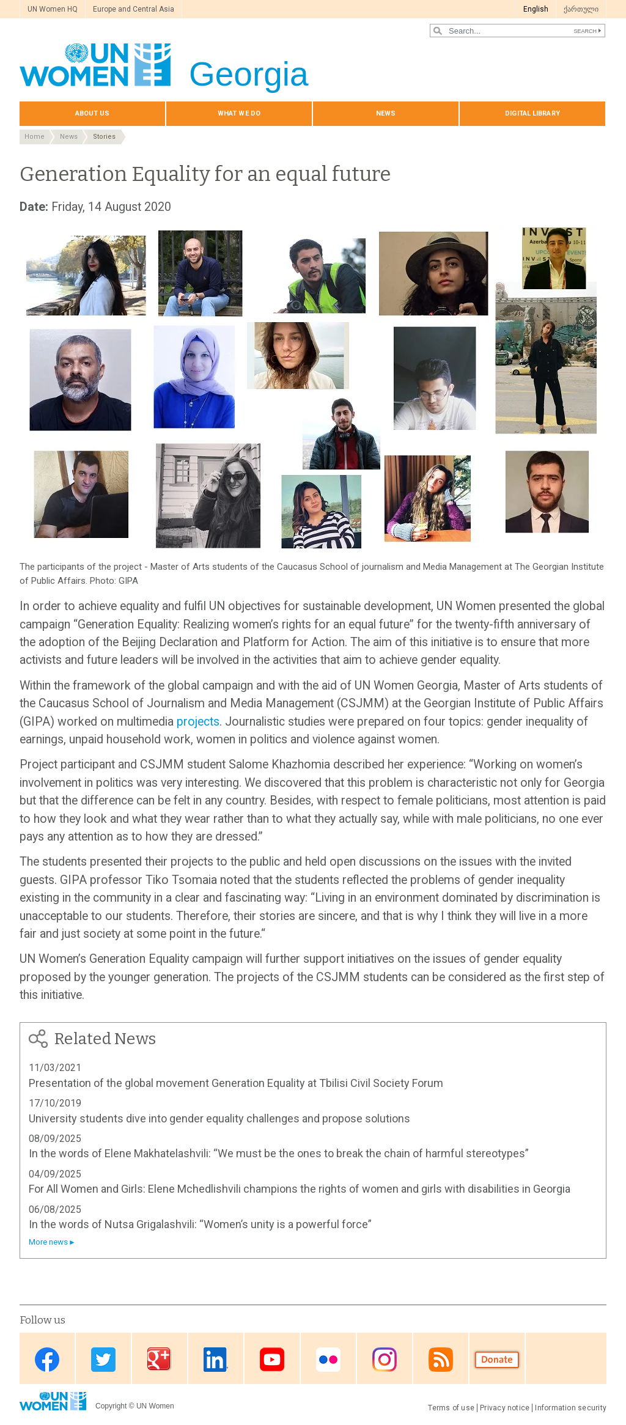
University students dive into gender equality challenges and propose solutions (219, 1118)
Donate (497, 1359)
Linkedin (215, 1359)
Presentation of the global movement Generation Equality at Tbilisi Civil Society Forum (236, 1083)
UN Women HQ (53, 9)
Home (34, 137)
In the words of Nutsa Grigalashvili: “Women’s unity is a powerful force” (200, 1224)
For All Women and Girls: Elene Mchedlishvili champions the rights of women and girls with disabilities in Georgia (299, 1188)
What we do (239, 113)
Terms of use (451, 1408)
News (386, 113)
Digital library (532, 113)
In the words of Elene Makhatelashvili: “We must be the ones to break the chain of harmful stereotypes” (279, 1153)
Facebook (47, 1359)
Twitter (103, 1359)
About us (92, 113)
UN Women (155, 1406)
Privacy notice (504, 1408)
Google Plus (159, 1359)
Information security (570, 1408)
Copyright (111, 1406)
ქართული (581, 9)
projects (198, 722)
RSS (440, 1359)
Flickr (328, 1359)
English (535, 9)
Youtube (272, 1359)
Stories (104, 137)
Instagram (384, 1359)
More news (48, 1241)
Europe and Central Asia (133, 9)
